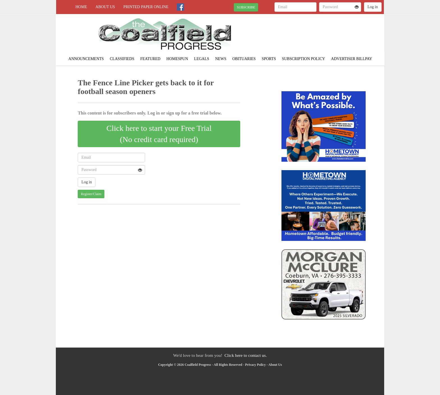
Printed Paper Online (146, 7)
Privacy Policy (255, 365)
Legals (201, 59)
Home (81, 7)
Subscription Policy (303, 59)
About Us (105, 7)
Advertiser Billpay (351, 59)
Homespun (177, 59)
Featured (150, 59)
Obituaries (244, 59)
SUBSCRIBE (246, 7)
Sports (269, 59)
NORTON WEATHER (332, 34)
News (220, 59)
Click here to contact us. (245, 355)
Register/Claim (91, 194)
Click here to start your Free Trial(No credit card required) (159, 134)
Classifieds (122, 59)
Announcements (86, 59)
